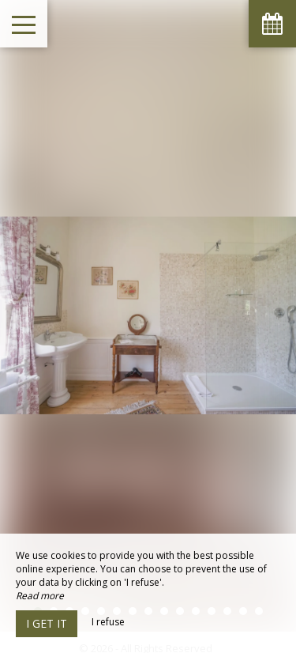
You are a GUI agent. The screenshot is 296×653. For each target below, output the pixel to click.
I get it (46, 623)
